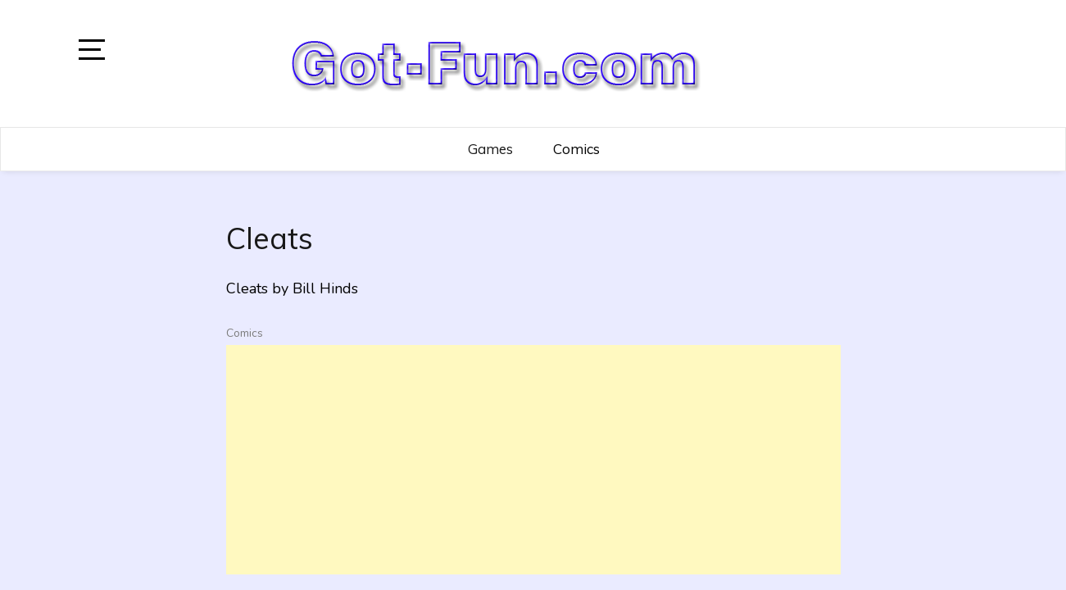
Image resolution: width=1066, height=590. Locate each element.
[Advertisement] (533, 459)
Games (490, 148)
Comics (576, 148)
